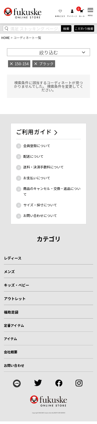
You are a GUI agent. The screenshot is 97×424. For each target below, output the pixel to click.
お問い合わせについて (40, 215)
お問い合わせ (14, 365)
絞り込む (48, 52)
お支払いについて (36, 177)
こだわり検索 (84, 28)
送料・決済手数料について (43, 166)
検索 (66, 28)
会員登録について (36, 145)
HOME (5, 37)
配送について (33, 156)
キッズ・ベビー (16, 285)
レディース (12, 258)
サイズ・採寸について (40, 204)
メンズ (9, 271)
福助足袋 (11, 312)
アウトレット (15, 298)
